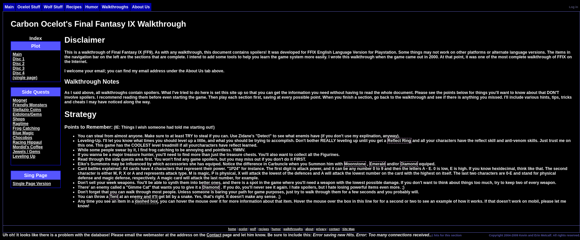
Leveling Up (24, 156)
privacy (321, 229)
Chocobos (22, 137)
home (232, 229)
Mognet (20, 100)
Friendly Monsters (30, 105)
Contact (214, 235)
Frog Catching (26, 128)
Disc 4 (18, 73)
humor (276, 229)
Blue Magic (23, 133)
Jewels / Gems (26, 151)
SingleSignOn (475, 235)
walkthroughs (293, 229)
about (309, 229)
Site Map (348, 229)
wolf (253, 229)
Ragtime (20, 123)
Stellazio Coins (27, 109)
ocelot (243, 229)
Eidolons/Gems (27, 114)
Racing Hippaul (27, 142)
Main (17, 54)
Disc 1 (18, 59)
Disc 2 (18, 63)
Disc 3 (18, 68)
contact (334, 229)
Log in (573, 7)
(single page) (25, 77)
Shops (19, 119)
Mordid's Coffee (28, 147)
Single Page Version (32, 183)
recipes (263, 229)
